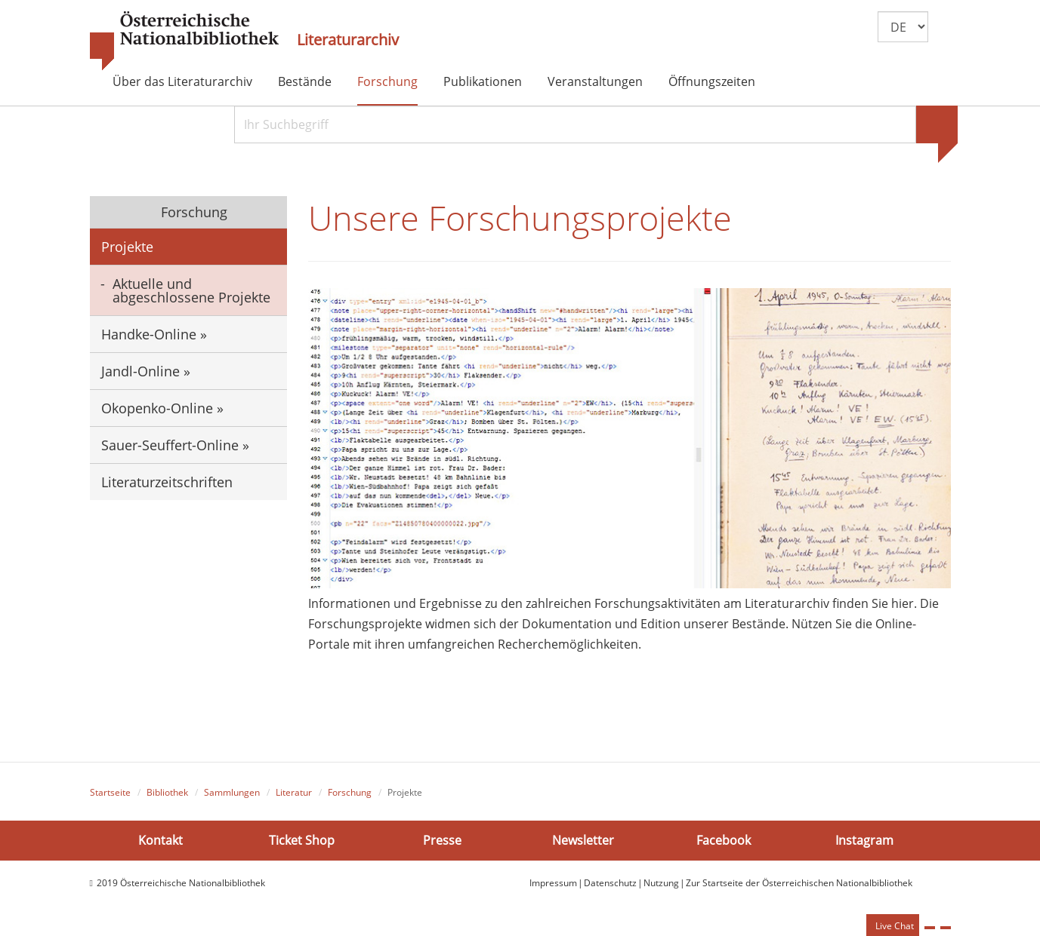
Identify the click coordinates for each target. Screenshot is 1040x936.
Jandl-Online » (145, 371)
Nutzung (661, 882)
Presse (442, 840)
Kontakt (160, 840)
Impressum (553, 882)
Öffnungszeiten (711, 81)
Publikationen (482, 81)
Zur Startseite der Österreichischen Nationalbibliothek (799, 882)
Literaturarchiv (348, 40)
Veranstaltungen (595, 81)
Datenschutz (610, 882)
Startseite (110, 792)
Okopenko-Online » (162, 408)
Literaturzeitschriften (167, 482)
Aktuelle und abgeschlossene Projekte (191, 290)
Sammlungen (232, 792)
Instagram (864, 840)
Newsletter (583, 840)
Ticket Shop (302, 840)
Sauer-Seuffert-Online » (175, 445)
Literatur (294, 792)
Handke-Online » (154, 334)
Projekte (127, 247)
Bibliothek (167, 792)
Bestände (305, 81)
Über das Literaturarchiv (182, 81)
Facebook (723, 840)
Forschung (387, 81)
